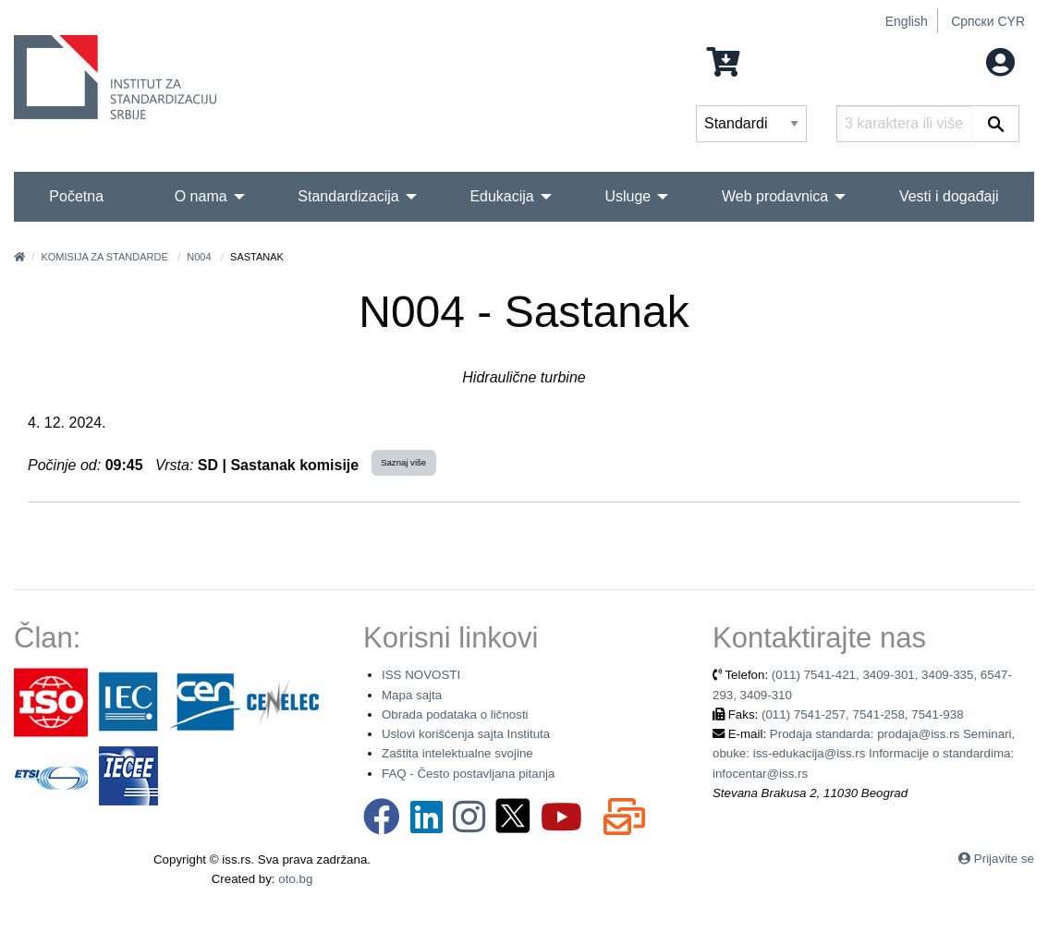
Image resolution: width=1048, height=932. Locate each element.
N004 (199, 256)
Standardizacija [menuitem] (348, 196)
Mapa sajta (412, 695)
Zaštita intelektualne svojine (457, 753)
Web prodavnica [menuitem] (775, 196)
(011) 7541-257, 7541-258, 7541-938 (863, 714)
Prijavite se (1004, 858)
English (906, 21)
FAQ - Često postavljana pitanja (468, 774)
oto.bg (295, 879)
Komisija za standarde (104, 256)
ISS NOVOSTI (421, 675)
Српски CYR (988, 21)
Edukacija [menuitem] (501, 196)
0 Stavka (757, 60)
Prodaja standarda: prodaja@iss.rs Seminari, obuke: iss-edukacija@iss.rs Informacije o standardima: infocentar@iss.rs (864, 754)
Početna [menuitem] (76, 196)
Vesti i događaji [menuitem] (949, 196)
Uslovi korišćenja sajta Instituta (466, 734)
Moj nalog (963, 60)
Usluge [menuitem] (627, 196)
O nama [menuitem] (201, 196)
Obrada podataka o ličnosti (455, 714)
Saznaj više (403, 462)
